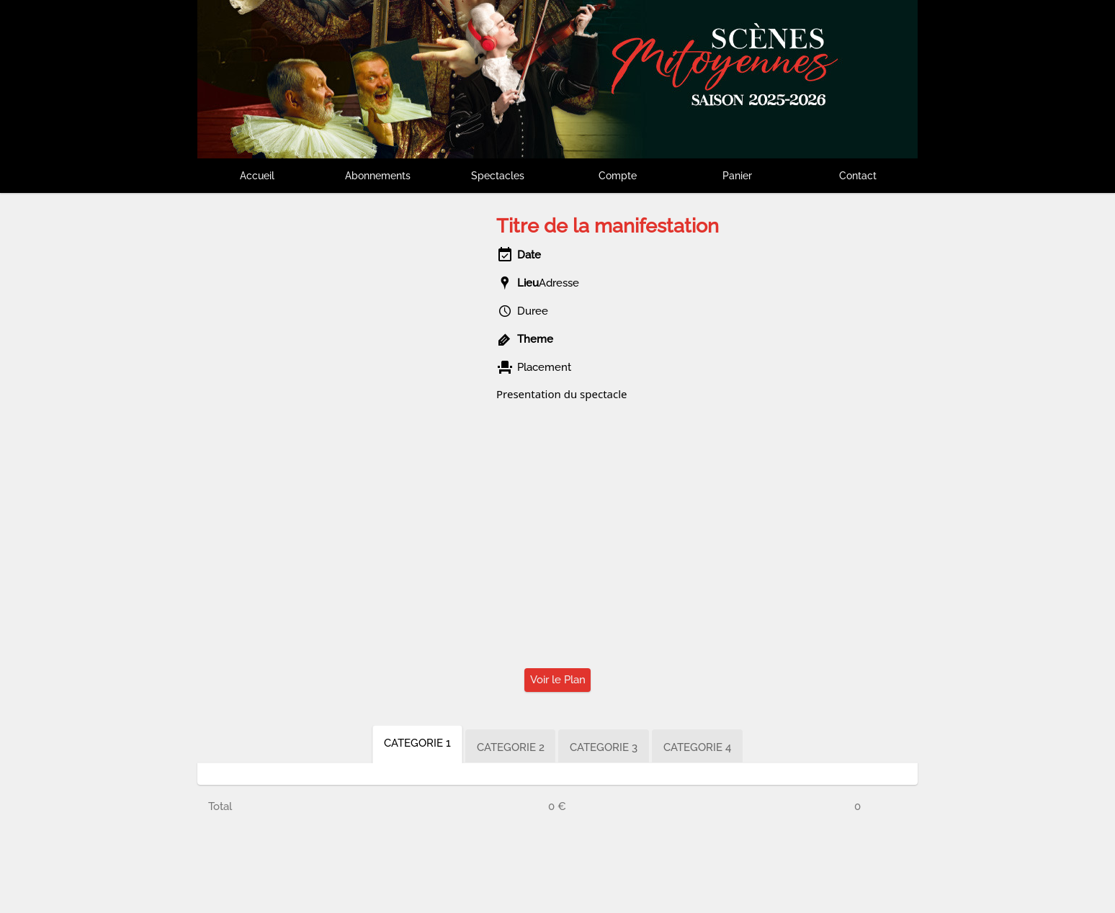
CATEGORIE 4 (698, 747)
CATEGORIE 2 (511, 747)
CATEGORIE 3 (604, 747)
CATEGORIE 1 (417, 743)
